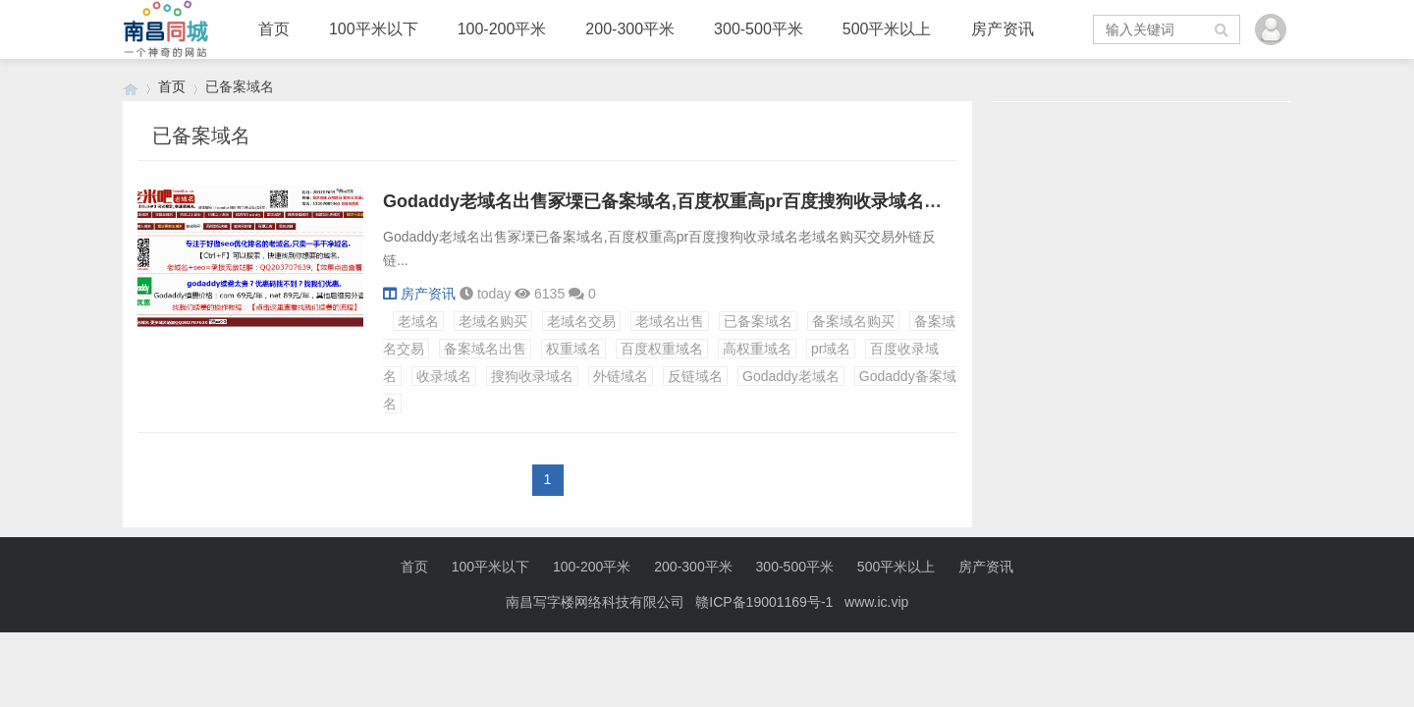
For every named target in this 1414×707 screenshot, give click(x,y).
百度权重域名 (662, 348)
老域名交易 (581, 321)
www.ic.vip (876, 602)
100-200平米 (502, 29)
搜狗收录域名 (532, 376)
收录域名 (443, 376)
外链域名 (620, 376)
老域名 (418, 321)
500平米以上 (887, 29)
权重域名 (573, 348)
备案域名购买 (853, 321)
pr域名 (830, 348)
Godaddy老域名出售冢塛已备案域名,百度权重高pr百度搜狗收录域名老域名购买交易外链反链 (750, 201)
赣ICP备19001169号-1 (764, 602)
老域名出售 (669, 321)
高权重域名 (757, 348)
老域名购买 (493, 321)
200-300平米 (630, 29)
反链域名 (695, 376)
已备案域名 (758, 321)
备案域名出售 (485, 348)
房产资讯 (1002, 29)
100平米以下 (373, 29)
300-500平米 (758, 29)
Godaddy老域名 (791, 376)
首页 (274, 29)
